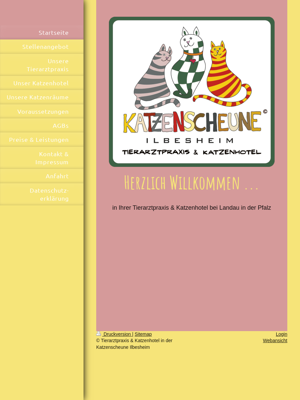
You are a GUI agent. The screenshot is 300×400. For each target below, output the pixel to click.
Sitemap (143, 334)
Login (281, 334)
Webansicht (275, 340)
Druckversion (114, 334)
